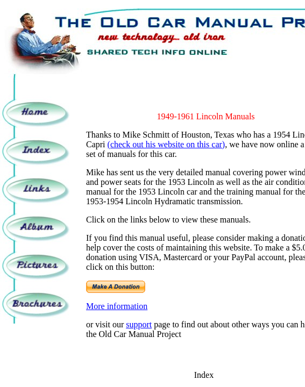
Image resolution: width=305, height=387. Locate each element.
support (139, 324)
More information (116, 306)
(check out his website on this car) (166, 144)
